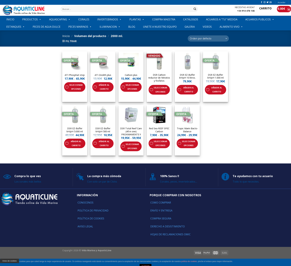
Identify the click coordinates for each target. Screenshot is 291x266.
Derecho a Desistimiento (167, 226)
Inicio (66, 36)
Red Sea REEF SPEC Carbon (159, 130)
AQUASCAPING (59, 19)
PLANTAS (136, 19)
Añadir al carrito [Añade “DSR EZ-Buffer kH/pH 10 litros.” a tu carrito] (188, 89)
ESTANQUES (15, 26)
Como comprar (160, 202)
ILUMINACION (110, 26)
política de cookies (189, 261)
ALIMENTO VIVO (231, 26)
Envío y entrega (161, 210)
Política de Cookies (91, 218)
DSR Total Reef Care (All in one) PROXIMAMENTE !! (131, 131)
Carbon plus (131, 75)
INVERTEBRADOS (109, 19)
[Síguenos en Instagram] (264, 2)
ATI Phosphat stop (75, 75)
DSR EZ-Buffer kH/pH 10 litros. (187, 76)
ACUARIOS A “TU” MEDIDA (221, 19)
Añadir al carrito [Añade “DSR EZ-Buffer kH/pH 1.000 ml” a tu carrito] (216, 89)
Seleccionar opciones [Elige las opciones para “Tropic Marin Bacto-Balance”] (188, 143)
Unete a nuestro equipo (160, 26)
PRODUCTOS (31, 19)
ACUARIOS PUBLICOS (259, 19)
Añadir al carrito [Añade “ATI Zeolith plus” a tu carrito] (104, 87)
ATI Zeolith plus (103, 75)
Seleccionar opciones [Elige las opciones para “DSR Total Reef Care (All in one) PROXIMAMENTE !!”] (132, 146)
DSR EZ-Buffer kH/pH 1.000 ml (215, 76)
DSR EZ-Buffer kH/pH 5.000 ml (75, 130)
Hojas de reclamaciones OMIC (170, 234)
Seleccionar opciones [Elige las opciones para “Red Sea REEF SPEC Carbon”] (160, 143)
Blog (131, 26)
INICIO (10, 19)
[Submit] (195, 9)
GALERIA (190, 26)
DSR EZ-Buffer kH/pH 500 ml (102, 130)
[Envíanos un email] (270, 2)
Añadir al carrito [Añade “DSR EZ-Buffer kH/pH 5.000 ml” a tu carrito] (76, 143)
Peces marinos (80, 26)
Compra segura (160, 218)
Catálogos (190, 19)
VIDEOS (207, 26)
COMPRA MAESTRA (163, 19)
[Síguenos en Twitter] (267, 2)
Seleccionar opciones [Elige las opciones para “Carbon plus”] (132, 87)
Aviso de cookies (9, 261)
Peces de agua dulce (46, 26)
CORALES (83, 19)
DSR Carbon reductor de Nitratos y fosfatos (159, 77)
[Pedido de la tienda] (208, 38)
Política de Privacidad (93, 210)
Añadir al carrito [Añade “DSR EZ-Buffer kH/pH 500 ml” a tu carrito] (104, 143)
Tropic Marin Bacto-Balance (187, 130)
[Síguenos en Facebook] (261, 2)
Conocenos (85, 202)
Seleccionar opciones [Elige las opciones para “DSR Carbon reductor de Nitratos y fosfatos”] (160, 89)
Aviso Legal (85, 226)
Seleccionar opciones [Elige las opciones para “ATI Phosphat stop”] (76, 87)
